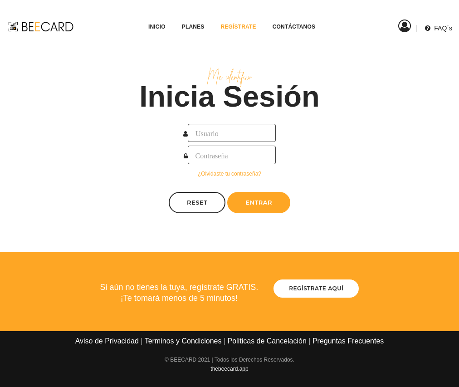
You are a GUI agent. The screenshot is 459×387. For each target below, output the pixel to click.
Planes (188, 16)
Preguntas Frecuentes (348, 341)
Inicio (152, 16)
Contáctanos (289, 16)
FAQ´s (438, 18)
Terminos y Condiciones (183, 341)
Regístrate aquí (316, 288)
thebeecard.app (229, 369)
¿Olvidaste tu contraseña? (229, 174)
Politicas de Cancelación (267, 341)
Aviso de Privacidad (107, 341)
